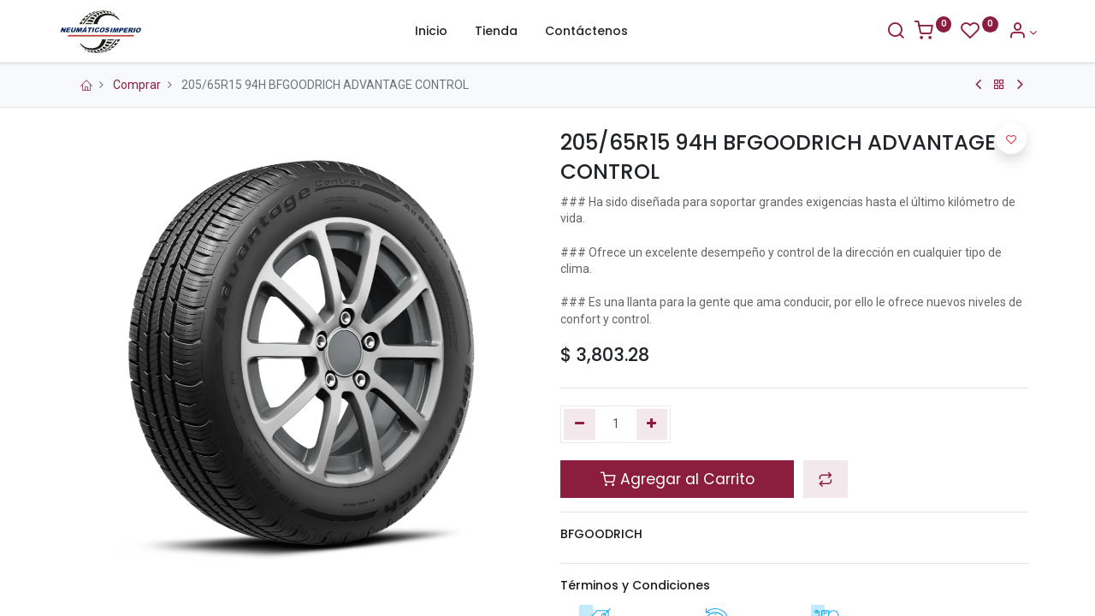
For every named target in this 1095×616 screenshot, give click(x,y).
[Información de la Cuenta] (1013, 32)
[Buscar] (886, 32)
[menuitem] (431, 31)
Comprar (137, 85)
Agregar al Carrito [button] (678, 479)
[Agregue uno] (652, 424)
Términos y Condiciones (635, 585)
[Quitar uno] (579, 424)
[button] (825, 479)
